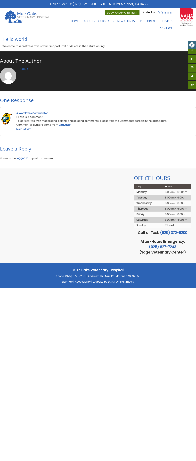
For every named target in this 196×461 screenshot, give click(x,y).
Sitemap (67, 282)
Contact (166, 28)
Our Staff (105, 21)
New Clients (126, 21)
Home (75, 21)
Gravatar (65, 125)
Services (166, 21)
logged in (22, 158)
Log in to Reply (23, 129)
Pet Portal (148, 21)
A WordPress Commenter (32, 113)
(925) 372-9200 (84, 4)
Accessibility (83, 282)
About (88, 21)
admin (24, 69)
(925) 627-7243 (162, 246)
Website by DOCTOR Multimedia (113, 282)
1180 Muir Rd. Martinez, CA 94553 (125, 4)
